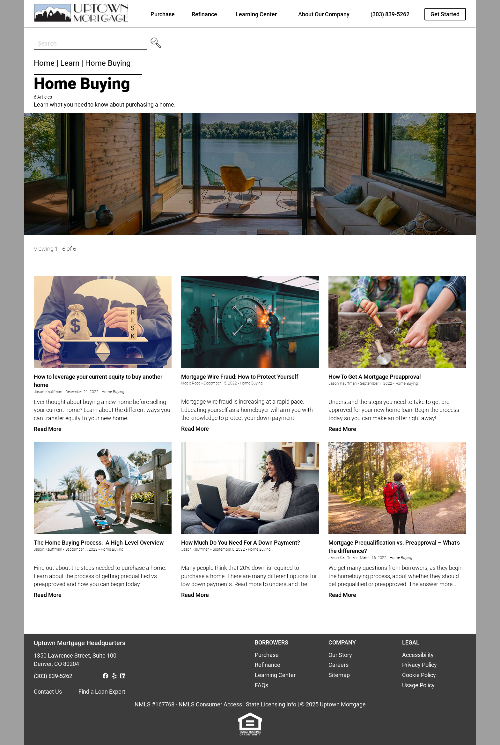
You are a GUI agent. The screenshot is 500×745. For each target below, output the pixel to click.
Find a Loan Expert (101, 691)
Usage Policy (418, 685)
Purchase (163, 14)
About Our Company (323, 14)
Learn (69, 63)
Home (44, 63)
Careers (338, 664)
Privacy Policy (419, 664)
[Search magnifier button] (155, 45)
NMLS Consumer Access (210, 704)
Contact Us (48, 691)
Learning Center (256, 14)
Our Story (340, 655)
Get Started (445, 14)
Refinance (204, 14)
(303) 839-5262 (390, 14)
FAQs (261, 685)
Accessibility (418, 655)
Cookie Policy (419, 675)
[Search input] (91, 43)
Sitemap (339, 675)
